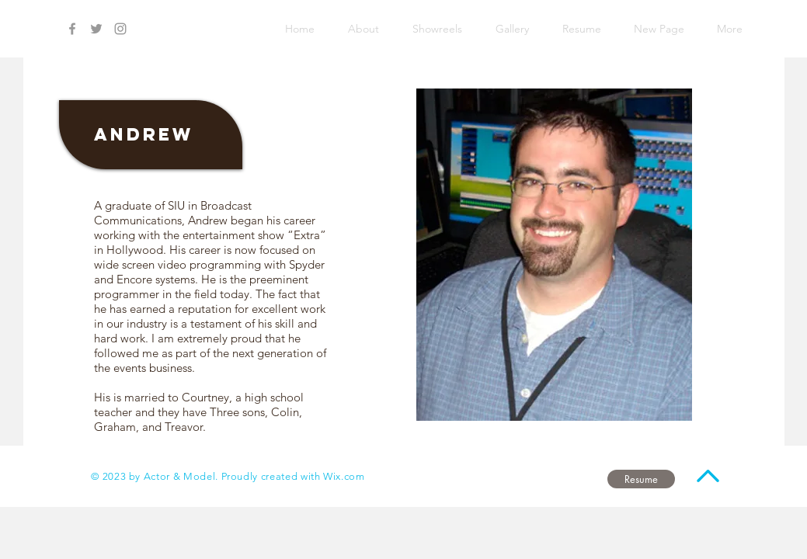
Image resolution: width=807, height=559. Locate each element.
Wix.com (344, 476)
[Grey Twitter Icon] (96, 28)
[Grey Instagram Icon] (120, 28)
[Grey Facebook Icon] (72, 28)
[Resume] (641, 479)
